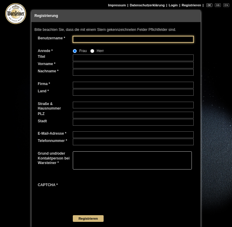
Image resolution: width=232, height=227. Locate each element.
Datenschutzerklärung (147, 5)
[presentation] (119, 194)
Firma (44, 84)
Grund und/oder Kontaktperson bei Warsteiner (53, 158)
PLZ (41, 114)
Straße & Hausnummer (49, 106)
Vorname (46, 64)
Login (173, 5)
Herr (100, 51)
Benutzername (51, 38)
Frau (83, 51)
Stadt (42, 121)
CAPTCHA (48, 185)
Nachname (48, 71)
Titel (41, 56)
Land (43, 91)
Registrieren (191, 5)
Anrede (45, 51)
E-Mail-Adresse (52, 133)
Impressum (117, 5)
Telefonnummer (52, 141)
